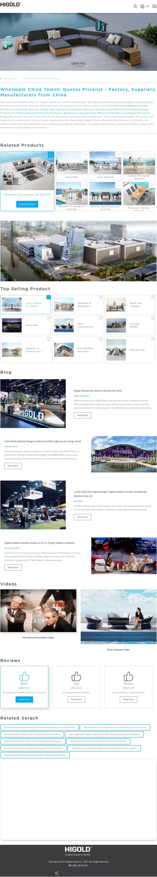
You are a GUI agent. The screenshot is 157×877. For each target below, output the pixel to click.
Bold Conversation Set (85, 325)
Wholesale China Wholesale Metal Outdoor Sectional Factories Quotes (104, 748)
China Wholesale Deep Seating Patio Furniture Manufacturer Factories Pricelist (39, 728)
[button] (4, 41)
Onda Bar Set (137, 350)
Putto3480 (72, 177)
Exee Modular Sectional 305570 (86, 350)
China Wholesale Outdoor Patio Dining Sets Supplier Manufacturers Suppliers (104, 735)
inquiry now (27, 204)
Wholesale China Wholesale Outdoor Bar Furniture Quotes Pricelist (35, 755)
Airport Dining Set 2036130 (139, 177)
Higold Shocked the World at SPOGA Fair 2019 (97, 391)
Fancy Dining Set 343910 (33, 304)
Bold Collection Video (118, 649)
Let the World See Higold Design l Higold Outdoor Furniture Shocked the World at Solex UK (110, 494)
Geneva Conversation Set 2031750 (105, 208)
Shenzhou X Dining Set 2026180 (71, 207)
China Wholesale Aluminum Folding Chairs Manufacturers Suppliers (46, 109)
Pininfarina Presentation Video (38, 637)
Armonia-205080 (135, 325)
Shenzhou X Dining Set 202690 (84, 305)
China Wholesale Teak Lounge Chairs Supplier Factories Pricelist (33, 748)
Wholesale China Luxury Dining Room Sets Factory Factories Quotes (115, 728)
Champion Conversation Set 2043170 (27, 194)
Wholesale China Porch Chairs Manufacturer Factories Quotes (98, 742)
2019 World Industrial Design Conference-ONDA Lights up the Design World (42, 441)
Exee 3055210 (105, 177)
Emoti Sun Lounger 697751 (136, 305)
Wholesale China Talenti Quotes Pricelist (41, 78)
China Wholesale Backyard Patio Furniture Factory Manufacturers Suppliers (50, 113)
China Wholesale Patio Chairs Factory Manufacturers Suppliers (33, 742)
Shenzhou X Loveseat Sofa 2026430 (34, 350)
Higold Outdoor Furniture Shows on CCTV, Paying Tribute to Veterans (39, 543)
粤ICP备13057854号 (78, 866)
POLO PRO (32, 325)
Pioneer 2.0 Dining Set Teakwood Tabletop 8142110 (139, 208)
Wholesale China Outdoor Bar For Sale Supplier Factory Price (32, 735)
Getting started (10, 78)
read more (82, 415)
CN (143, 6)
